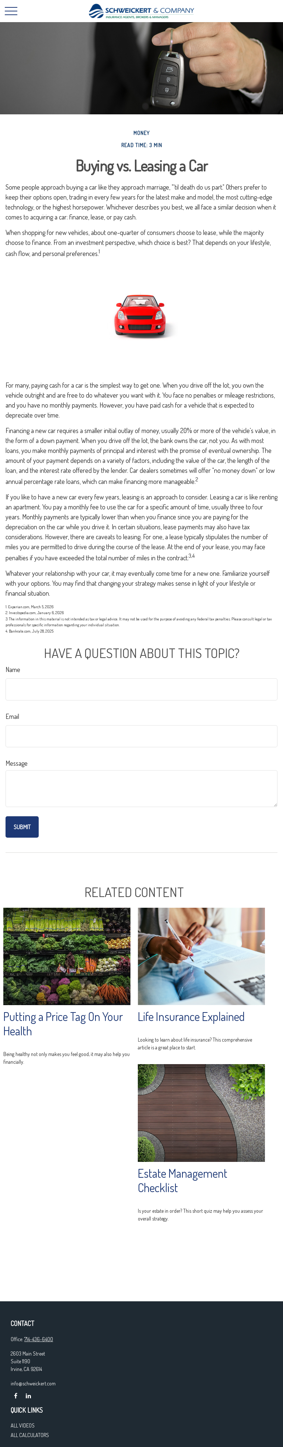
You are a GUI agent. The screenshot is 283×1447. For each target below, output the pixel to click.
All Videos (23, 1425)
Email (12, 716)
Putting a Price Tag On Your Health (63, 1023)
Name (13, 669)
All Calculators (30, 1435)
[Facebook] (16, 1396)
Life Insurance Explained (191, 1016)
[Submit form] (22, 827)
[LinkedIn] (28, 1396)
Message (17, 763)
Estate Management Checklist (182, 1180)
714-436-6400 (38, 1339)
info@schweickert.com (33, 1383)
